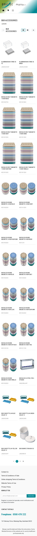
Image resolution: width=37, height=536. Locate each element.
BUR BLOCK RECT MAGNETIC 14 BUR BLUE (27, 97)
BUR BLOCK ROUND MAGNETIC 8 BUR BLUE (7, 273)
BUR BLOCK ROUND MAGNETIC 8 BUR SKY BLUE (9, 344)
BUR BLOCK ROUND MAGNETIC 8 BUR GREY (25, 273)
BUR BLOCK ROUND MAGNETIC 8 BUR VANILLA (8, 379)
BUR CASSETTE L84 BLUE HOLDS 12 (8, 414)
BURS (5, 24)
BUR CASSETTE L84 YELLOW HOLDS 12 (9, 449)
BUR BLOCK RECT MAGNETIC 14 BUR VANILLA (27, 168)
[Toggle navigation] (13, 10)
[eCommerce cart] (8, 10)
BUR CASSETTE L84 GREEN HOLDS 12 (26, 414)
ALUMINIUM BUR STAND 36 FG (8, 62)
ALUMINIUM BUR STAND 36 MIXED (26, 62)
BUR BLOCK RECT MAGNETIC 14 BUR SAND (27, 133)
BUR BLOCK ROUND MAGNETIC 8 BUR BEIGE (25, 238)
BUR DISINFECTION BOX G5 (26, 448)
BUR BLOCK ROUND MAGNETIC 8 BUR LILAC (8, 308)
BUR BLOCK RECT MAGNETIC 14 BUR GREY (9, 133)
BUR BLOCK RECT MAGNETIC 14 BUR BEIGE (9, 97)
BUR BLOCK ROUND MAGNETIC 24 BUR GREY (26, 203)
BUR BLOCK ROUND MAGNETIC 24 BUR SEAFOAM (9, 238)
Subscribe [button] (31, 496)
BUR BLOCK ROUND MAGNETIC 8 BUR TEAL (25, 344)
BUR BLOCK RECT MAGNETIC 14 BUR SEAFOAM (9, 168)
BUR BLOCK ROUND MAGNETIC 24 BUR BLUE (8, 203)
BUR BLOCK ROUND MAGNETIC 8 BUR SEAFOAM (27, 308)
